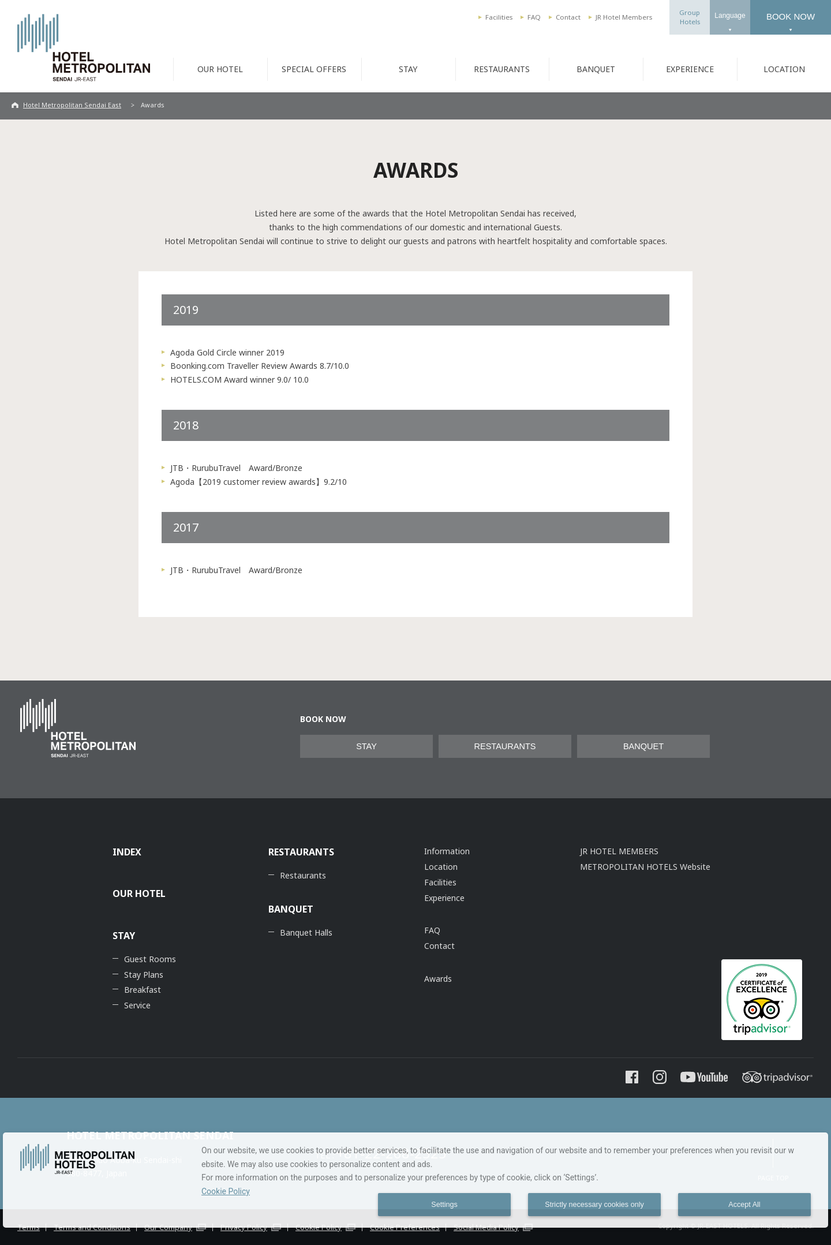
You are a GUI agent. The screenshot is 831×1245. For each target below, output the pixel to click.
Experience (444, 897)
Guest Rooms (150, 959)
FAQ (534, 17)
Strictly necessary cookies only (594, 1205)
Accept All (744, 1205)
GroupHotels (689, 17)
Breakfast (142, 989)
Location (441, 866)
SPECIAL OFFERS (314, 68)
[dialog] (415, 1180)
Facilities (498, 17)
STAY (408, 68)
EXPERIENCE (690, 68)
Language (729, 16)
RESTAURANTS (502, 68)
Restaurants (303, 875)
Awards (438, 978)
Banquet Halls (306, 932)
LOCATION (784, 68)
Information (447, 851)
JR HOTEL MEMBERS (619, 851)
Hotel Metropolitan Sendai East (72, 104)
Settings (444, 1205)
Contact (568, 17)
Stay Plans (143, 974)
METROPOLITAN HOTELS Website (645, 866)
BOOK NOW (790, 16)
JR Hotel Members (624, 17)
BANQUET (596, 68)
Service (137, 1005)
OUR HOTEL (220, 68)
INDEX (127, 852)
